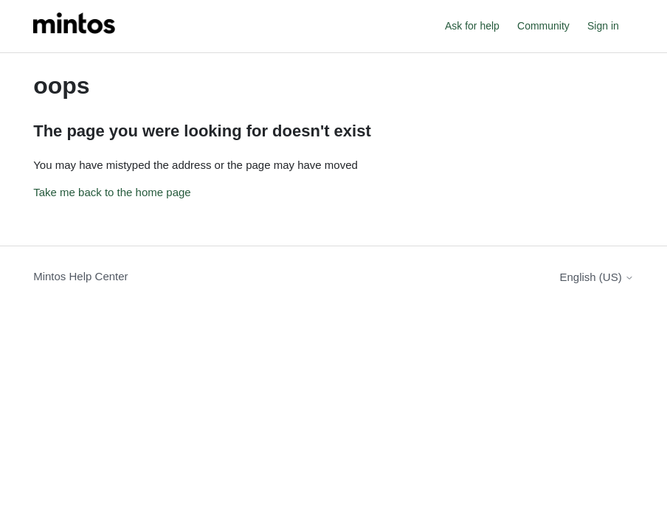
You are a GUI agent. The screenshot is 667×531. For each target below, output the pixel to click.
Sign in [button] (603, 26)
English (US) (596, 277)
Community (543, 26)
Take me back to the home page (111, 192)
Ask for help (472, 26)
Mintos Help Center (80, 276)
